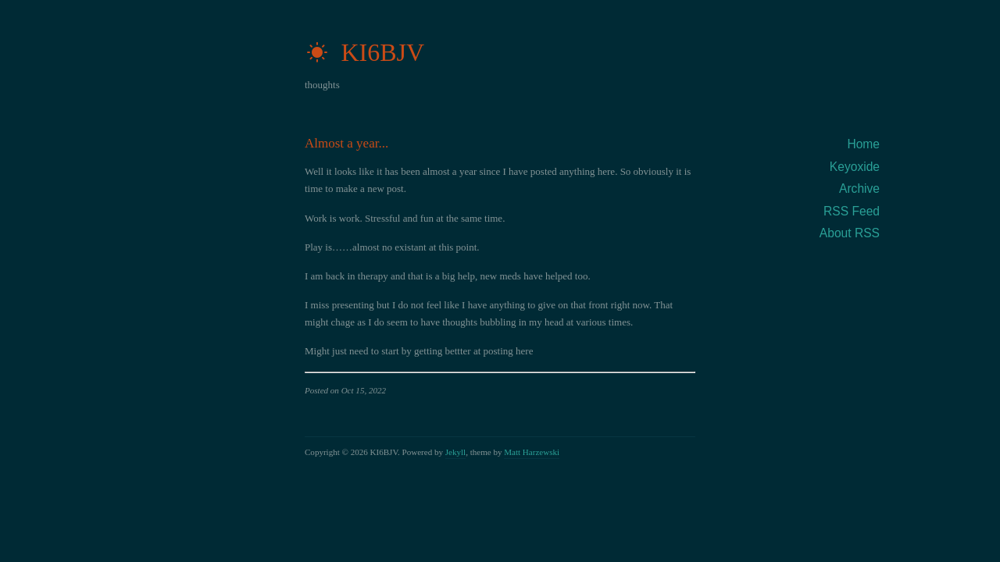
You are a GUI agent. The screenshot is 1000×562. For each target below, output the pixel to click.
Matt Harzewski (531, 452)
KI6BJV (364, 52)
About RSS (850, 233)
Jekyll (455, 452)
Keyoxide (855, 166)
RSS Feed (851, 211)
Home (863, 144)
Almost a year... (346, 143)
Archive (859, 188)
